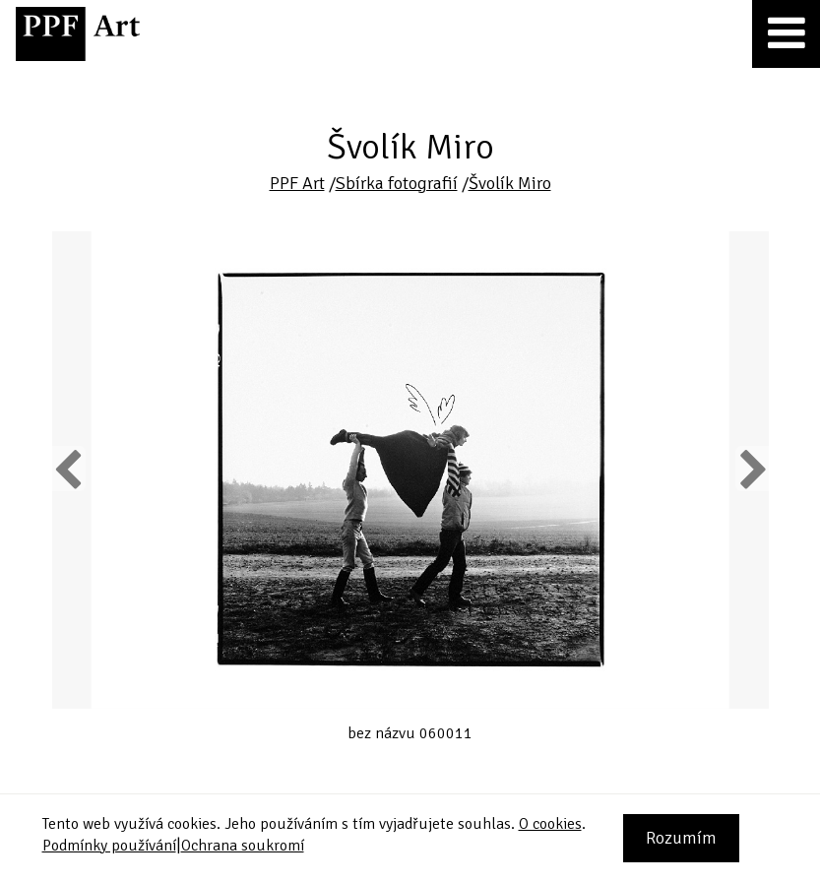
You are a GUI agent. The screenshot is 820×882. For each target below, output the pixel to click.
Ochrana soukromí (242, 845)
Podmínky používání (109, 845)
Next (751, 468)
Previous (69, 468)
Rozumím (681, 838)
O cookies (550, 824)
